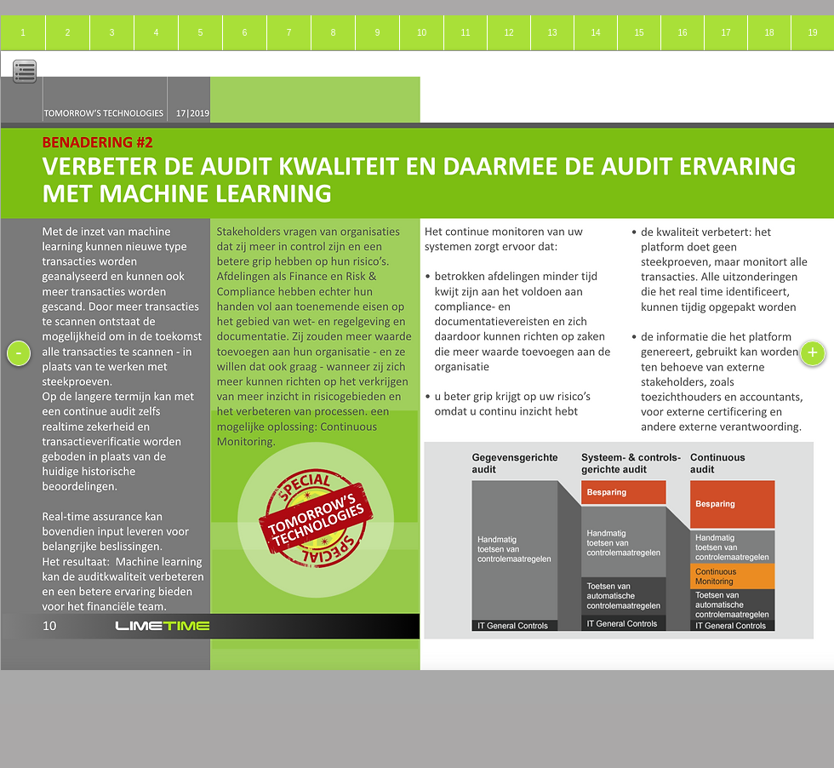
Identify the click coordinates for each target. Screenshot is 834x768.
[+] (812, 353)
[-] (19, 353)
